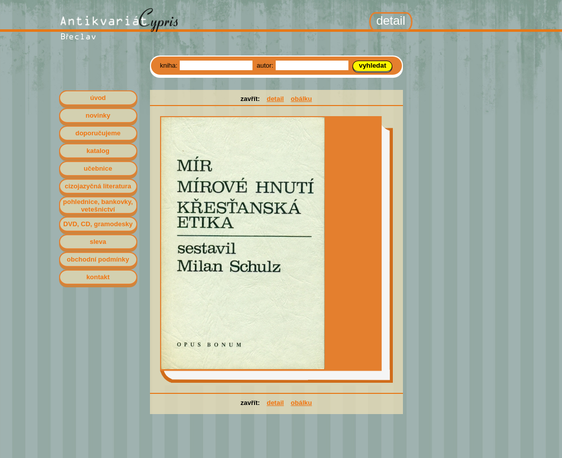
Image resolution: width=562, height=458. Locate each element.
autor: (266, 65)
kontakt (98, 277)
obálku (301, 99)
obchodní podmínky (98, 259)
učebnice (98, 168)
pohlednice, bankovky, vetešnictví (98, 205)
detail (275, 99)
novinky (97, 115)
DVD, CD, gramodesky (97, 224)
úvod (98, 97)
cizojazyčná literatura (98, 186)
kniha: (169, 65)
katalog (98, 151)
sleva (98, 241)
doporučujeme (98, 133)
